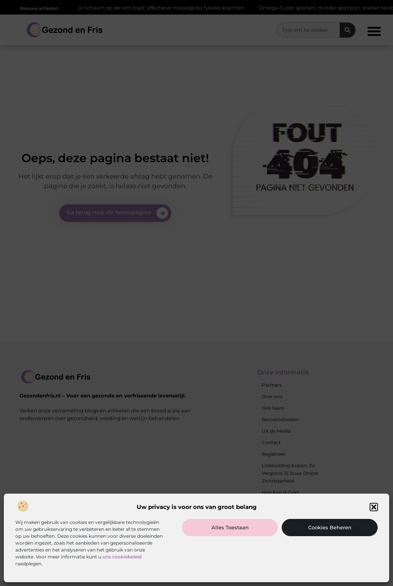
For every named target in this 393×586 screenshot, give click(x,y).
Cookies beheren (330, 527)
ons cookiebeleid (122, 557)
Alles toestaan (230, 527)
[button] (374, 507)
